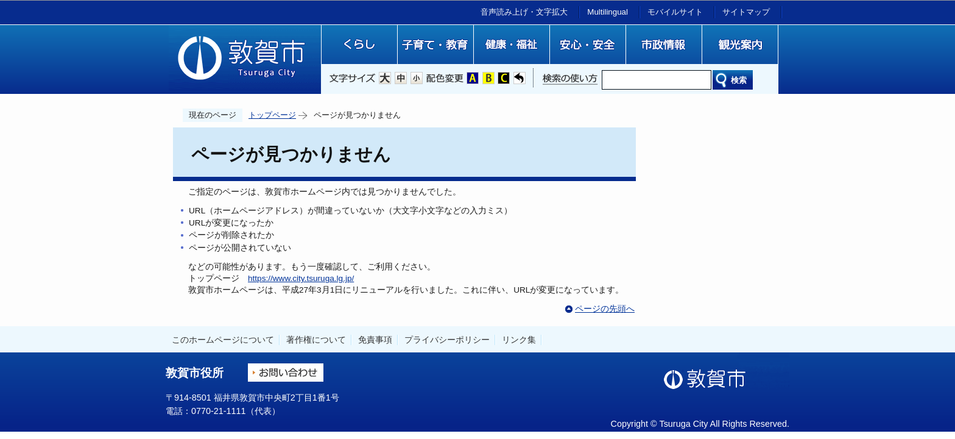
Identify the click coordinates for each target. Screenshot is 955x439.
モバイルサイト (675, 11)
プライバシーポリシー (447, 339)
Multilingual (607, 11)
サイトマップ (746, 11)
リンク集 (519, 339)
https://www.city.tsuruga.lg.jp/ (301, 278)
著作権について (316, 339)
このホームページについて (223, 339)
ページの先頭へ (605, 308)
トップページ (272, 115)
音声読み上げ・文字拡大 (524, 11)
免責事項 (375, 339)
